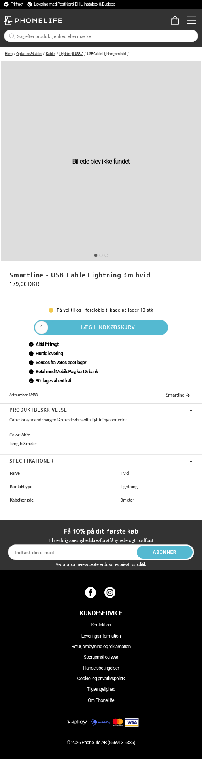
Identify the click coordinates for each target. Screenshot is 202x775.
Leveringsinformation (101, 636)
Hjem (8, 53)
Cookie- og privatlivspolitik (101, 678)
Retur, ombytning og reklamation (100, 646)
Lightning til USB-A (71, 53)
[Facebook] (91, 592)
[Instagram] (110, 592)
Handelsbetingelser (101, 668)
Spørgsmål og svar (101, 657)
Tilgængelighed (101, 689)
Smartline (178, 394)
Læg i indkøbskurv (108, 327)
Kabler (50, 53)
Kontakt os (101, 625)
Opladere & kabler (29, 53)
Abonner (165, 552)
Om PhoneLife (101, 700)
